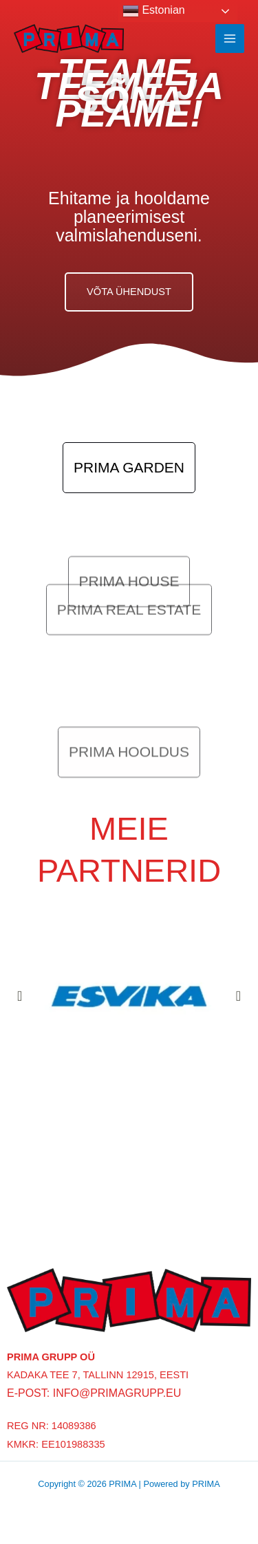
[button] (19, 996)
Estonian (153, 11)
